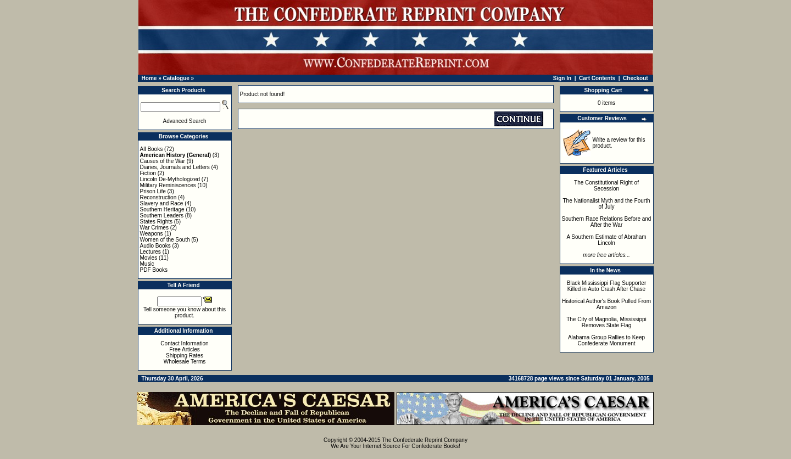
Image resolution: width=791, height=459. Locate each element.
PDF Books (154, 270)
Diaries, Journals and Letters (175, 167)
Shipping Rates (184, 355)
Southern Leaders (162, 215)
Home (149, 78)
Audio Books (155, 246)
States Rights (156, 222)
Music (147, 264)
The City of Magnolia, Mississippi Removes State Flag (606, 322)
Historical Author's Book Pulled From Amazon (606, 304)
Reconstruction (158, 197)
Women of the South (165, 240)
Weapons (151, 234)
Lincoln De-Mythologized (170, 179)
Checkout (635, 78)
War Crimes (154, 228)
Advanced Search (185, 121)
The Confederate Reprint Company (424, 440)
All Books (151, 149)
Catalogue (176, 78)
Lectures (150, 252)
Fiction (148, 173)
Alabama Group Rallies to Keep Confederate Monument (606, 340)
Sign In (562, 78)
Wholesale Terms (185, 362)
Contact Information (184, 343)
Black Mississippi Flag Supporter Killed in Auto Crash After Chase (607, 286)
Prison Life (153, 191)
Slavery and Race (161, 203)
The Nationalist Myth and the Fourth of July (606, 204)
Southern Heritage (162, 209)
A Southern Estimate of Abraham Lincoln (606, 240)
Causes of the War (162, 161)
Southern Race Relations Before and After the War (606, 222)
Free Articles (184, 349)
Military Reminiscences (168, 185)
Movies (149, 258)
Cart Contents (597, 78)
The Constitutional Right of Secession (606, 186)
